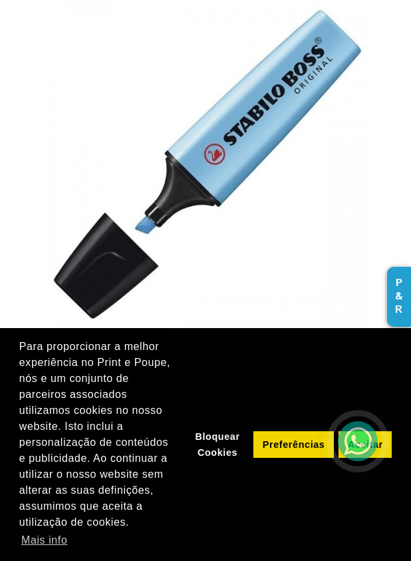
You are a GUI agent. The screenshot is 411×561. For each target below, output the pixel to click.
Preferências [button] (294, 444)
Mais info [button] (44, 540)
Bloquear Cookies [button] (217, 444)
